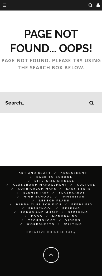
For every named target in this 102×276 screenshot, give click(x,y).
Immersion (73, 196)
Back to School (54, 176)
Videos (73, 220)
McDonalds (64, 216)
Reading (71, 208)
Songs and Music (39, 212)
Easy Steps (78, 188)
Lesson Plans (54, 200)
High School (38, 196)
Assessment (74, 172)
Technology (42, 220)
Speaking (78, 212)
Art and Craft (35, 172)
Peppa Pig (82, 204)
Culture (86, 184)
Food (37, 216)
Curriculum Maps (37, 188)
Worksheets (41, 224)
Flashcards (72, 192)
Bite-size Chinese (54, 180)
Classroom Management (40, 184)
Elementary (36, 192)
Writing (73, 224)
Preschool (40, 208)
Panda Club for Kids (39, 204)
